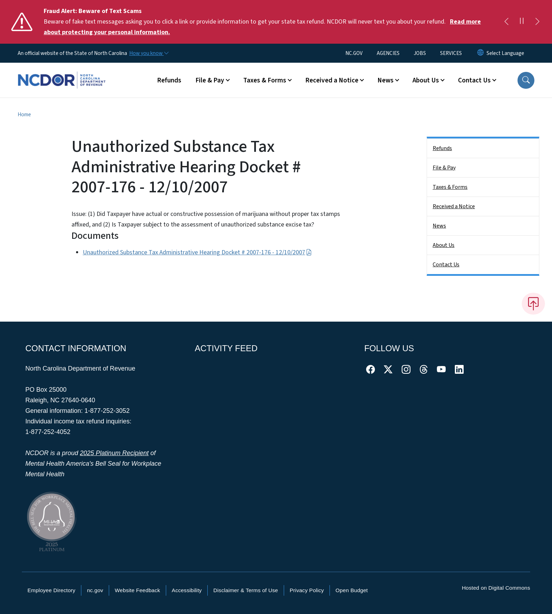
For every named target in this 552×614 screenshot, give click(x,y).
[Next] (537, 22)
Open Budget (351, 590)
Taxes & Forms (450, 187)
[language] (505, 53)
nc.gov (95, 590)
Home (24, 114)
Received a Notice (454, 206)
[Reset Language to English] (480, 53)
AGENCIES (388, 53)
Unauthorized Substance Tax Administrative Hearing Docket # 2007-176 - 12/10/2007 (197, 252)
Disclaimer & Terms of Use (245, 590)
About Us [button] (426, 80)
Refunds (169, 80)
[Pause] (521, 22)
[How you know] (148, 53)
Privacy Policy (307, 590)
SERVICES (451, 53)
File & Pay (444, 168)
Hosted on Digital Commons (496, 588)
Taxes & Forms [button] (264, 80)
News (439, 226)
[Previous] (506, 22)
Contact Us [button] (474, 80)
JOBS (420, 53)
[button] (526, 80)
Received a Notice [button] (331, 80)
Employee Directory (51, 590)
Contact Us (446, 264)
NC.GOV (354, 53)
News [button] (385, 80)
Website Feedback (137, 590)
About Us (443, 245)
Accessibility (187, 590)
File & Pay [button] (209, 80)
